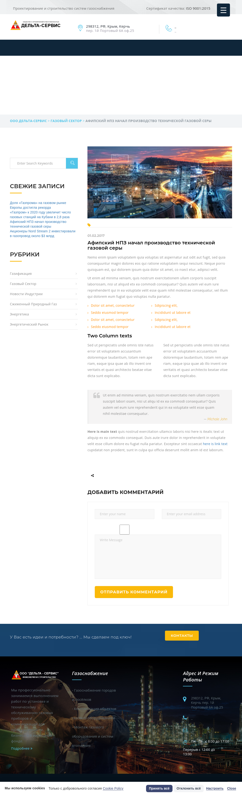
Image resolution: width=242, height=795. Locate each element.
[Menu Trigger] (223, 10)
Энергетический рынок (29, 324)
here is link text (215, 444)
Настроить (215, 788)
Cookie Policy (113, 788)
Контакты (182, 635)
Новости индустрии (26, 294)
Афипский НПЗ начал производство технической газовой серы (151, 245)
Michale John (217, 419)
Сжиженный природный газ (33, 304)
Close (231, 788)
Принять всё (159, 788)
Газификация (21, 273)
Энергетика (19, 314)
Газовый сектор (23, 283)
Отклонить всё (189, 788)
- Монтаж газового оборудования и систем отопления (92, 736)
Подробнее (21, 748)
